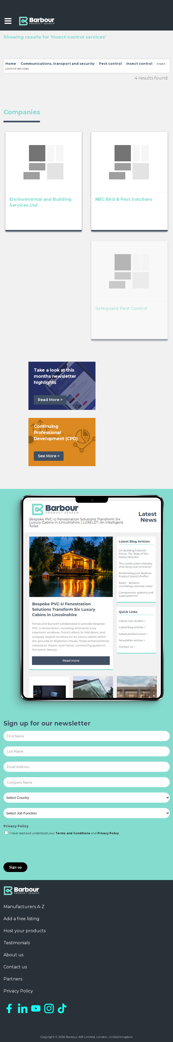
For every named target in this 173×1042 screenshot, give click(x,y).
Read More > (50, 399)
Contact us (15, 966)
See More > (49, 456)
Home (10, 64)
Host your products (24, 930)
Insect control (139, 64)
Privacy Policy (15, 826)
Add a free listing (21, 918)
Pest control (110, 64)
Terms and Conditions (73, 833)
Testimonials (16, 942)
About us (13, 954)
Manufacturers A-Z (24, 906)
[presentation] (44, 849)
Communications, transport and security (57, 64)
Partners (12, 978)
